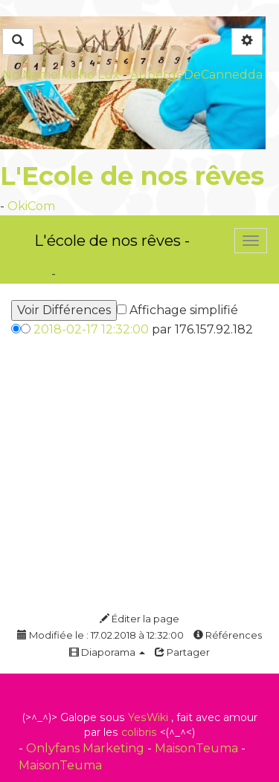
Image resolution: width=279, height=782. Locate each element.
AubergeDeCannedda (196, 75)
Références (227, 635)
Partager (182, 652)
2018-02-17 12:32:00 (91, 329)
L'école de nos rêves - (112, 241)
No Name (30, 75)
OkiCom (31, 206)
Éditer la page (139, 619)
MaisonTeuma (198, 748)
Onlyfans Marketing (86, 748)
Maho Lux (90, 75)
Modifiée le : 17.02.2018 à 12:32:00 (100, 635)
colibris (139, 732)
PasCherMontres (108, 274)
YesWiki (148, 717)
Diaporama (107, 652)
